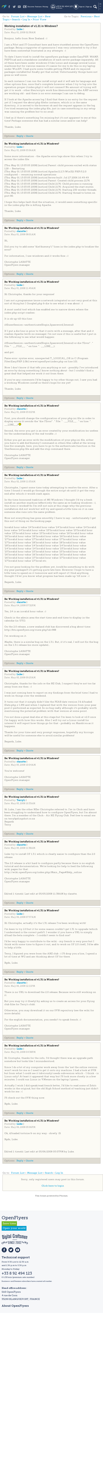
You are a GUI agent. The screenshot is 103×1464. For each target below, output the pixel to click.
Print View (39, 19)
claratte (21, 231)
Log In (26, 19)
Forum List (18, 16)
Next (97, 16)
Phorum (63, 1196)
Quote (29, 136)
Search (16, 19)
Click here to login (53, 1185)
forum (43, 1196)
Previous (86, 16)
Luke (20, 29)
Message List (35, 16)
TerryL (21, 800)
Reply (19, 136)
